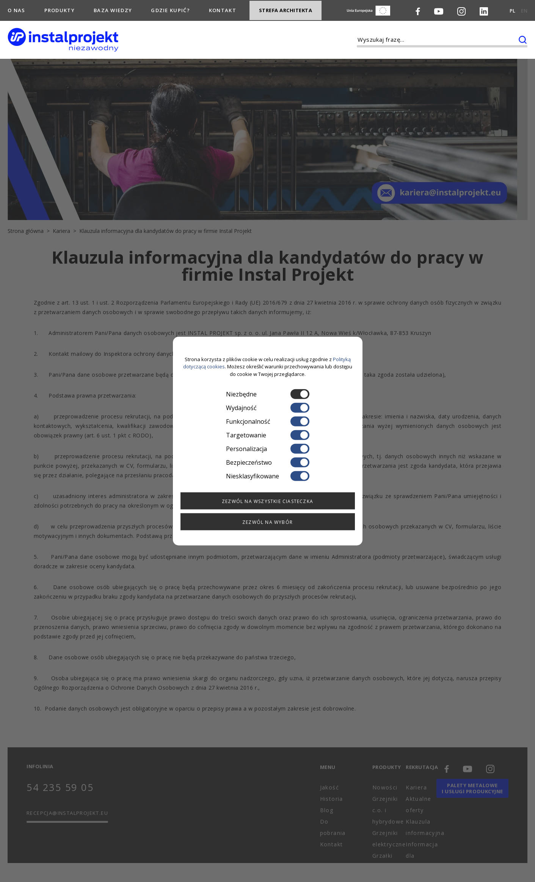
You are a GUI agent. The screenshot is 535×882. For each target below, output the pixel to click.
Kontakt (222, 9)
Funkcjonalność (267, 421)
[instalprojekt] (63, 38)
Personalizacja (267, 449)
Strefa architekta (285, 9)
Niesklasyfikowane (267, 476)
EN (524, 9)
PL (512, 9)
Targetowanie (267, 435)
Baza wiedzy (113, 9)
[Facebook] (418, 9)
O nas (16, 9)
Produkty (59, 9)
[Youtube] (438, 9)
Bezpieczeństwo (267, 462)
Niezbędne (267, 394)
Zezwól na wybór (267, 522)
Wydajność (267, 408)
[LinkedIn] (484, 10)
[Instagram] (461, 10)
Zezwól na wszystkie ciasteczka (267, 501)
